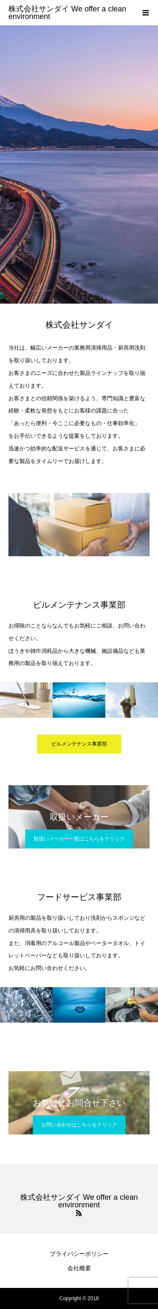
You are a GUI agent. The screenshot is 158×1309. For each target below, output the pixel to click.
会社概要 (79, 1268)
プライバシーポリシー (79, 1253)
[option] (79, 164)
